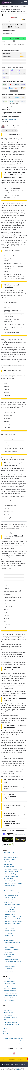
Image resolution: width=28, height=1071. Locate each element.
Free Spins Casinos (9, 983)
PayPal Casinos (9, 930)
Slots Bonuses (8, 1021)
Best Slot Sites (8, 1017)
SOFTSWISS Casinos (10, 958)
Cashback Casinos (9, 999)
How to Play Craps (10, 909)
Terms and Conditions (20, 1042)
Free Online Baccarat (11, 902)
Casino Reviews (8, 973)
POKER (4, 1033)
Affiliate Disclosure (18, 1040)
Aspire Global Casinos (11, 961)
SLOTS (4, 1007)
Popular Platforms (9, 956)
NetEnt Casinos (9, 949)
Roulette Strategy (10, 887)
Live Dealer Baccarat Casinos (13, 894)
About (6, 1040)
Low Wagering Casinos (10, 997)
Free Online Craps (10, 913)
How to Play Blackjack (11, 873)
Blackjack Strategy (10, 875)
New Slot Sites (8, 1012)
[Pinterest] (9, 130)
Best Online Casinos (9, 854)
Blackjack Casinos (9, 868)
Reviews (8, 9)
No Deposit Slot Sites (11, 1024)
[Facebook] (3, 130)
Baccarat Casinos (9, 892)
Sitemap (18, 1045)
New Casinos (7, 856)
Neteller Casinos (10, 937)
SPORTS (4, 1030)
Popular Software (9, 942)
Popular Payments (9, 928)
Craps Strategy (9, 911)
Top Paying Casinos (9, 861)
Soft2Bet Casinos (10, 968)
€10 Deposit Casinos (10, 990)
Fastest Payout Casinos (10, 859)
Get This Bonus (14, 38)
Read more (18, 1069)
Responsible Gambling (8, 1042)
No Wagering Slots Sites (12, 1026)
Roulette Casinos (9, 880)
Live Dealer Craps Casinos (12, 906)
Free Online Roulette (11, 890)
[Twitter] (6, 130)
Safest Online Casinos (10, 864)
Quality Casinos (8, 866)
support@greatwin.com (11, 119)
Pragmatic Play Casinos (12, 951)
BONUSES (5, 978)
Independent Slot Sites (10, 1019)
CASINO (4, 852)
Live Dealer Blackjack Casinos (13, 871)
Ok (25, 1069)
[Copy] (15, 130)
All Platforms (8, 970)
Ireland (3, 9)
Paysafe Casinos (10, 932)
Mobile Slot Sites (8, 1014)
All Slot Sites (7, 1010)
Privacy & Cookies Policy (9, 1045)
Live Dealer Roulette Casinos (13, 885)
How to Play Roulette (11, 883)
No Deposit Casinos (9, 980)
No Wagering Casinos (10, 995)
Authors (11, 1040)
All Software (8, 954)
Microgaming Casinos (11, 947)
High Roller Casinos (9, 1002)
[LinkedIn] (12, 130)
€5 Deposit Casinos (9, 988)
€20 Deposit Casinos (10, 992)
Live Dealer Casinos (9, 916)
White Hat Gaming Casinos (13, 966)
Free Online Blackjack (11, 878)
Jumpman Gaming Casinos (13, 963)
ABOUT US (5, 1035)
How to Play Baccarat (11, 897)
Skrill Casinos (9, 935)
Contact (23, 1045)
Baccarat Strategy (10, 899)
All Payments (9, 939)
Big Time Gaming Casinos (12, 944)
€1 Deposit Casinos (9, 985)
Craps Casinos (8, 904)
